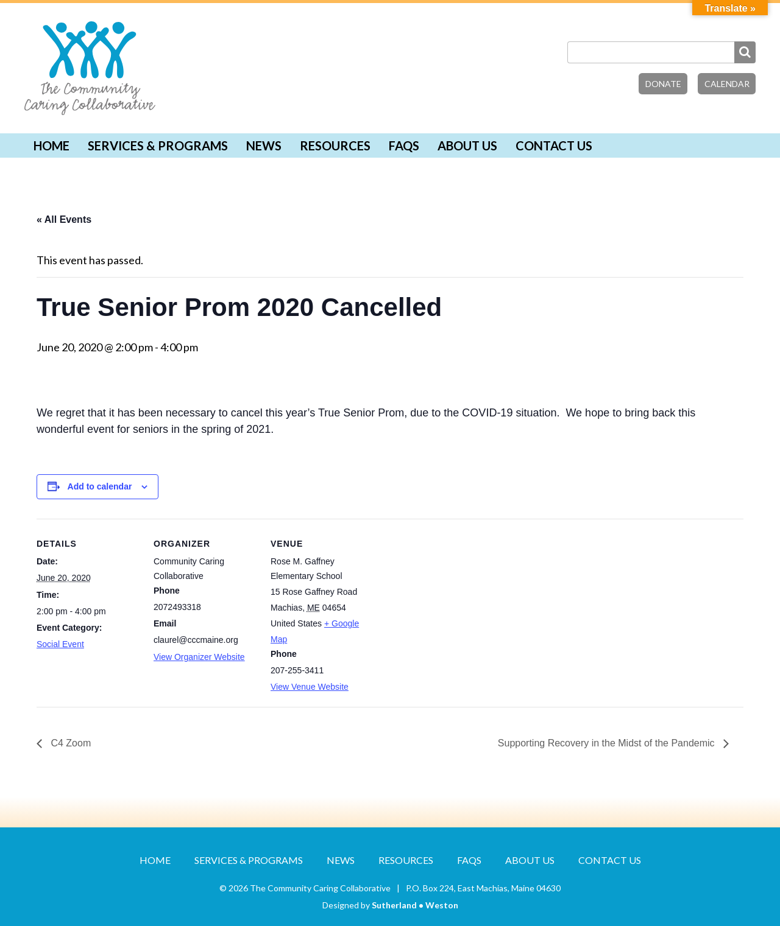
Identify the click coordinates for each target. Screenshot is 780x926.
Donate (663, 84)
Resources (335, 145)
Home (51, 145)
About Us (467, 145)
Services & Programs (158, 145)
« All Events (64, 219)
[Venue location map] (452, 602)
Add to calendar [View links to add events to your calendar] (100, 486)
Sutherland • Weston (415, 905)
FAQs (404, 145)
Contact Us (554, 145)
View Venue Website (310, 687)
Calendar (727, 84)
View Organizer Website (199, 657)
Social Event (60, 644)
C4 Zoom (69, 743)
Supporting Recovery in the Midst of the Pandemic (607, 743)
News (264, 145)
